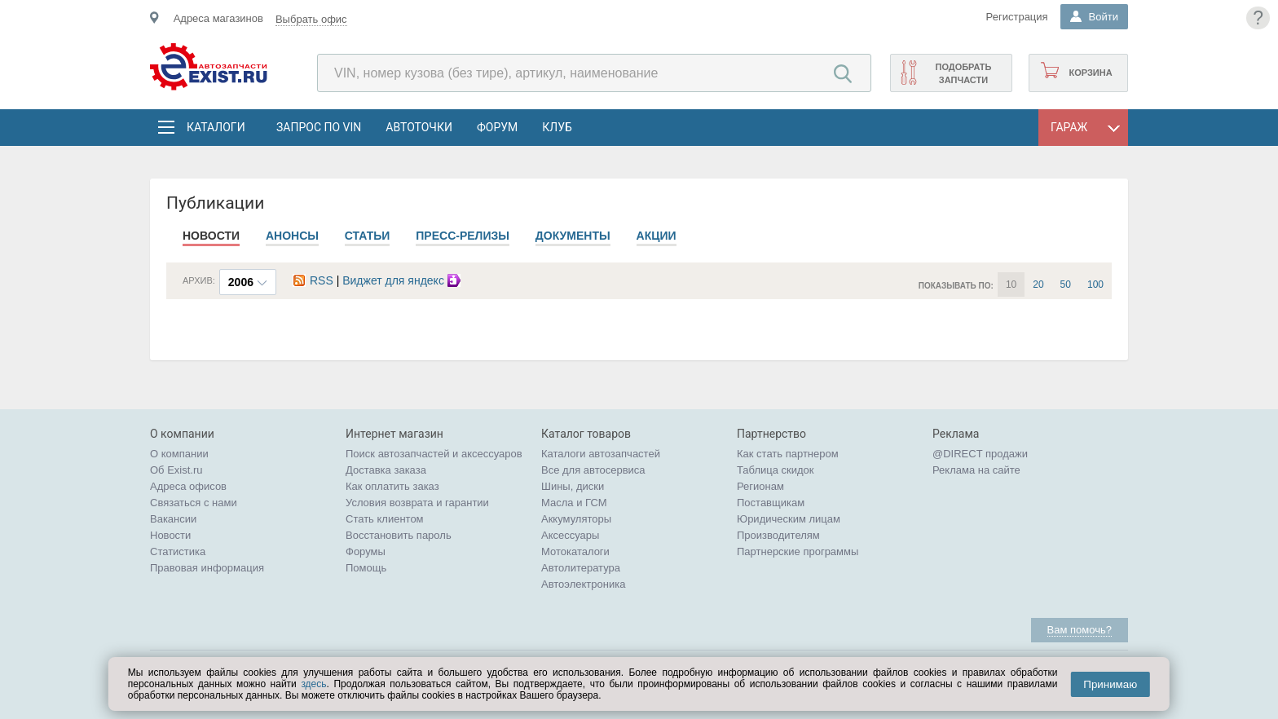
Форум (497, 127)
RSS (313, 280)
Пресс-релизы (462, 235)
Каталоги (215, 127)
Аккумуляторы (576, 519)
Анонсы (292, 235)
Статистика (177, 551)
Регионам (760, 486)
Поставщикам (770, 502)
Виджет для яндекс (403, 280)
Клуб (557, 127)
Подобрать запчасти (963, 73)
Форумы (366, 551)
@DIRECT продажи (980, 454)
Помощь (366, 568)
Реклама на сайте (976, 470)
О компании (179, 454)
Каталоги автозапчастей (600, 454)
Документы (572, 235)
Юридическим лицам (788, 519)
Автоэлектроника (583, 584)
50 (1065, 284)
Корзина (1090, 72)
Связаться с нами (193, 502)
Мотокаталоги (575, 551)
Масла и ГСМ (574, 502)
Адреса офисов (188, 486)
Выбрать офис (311, 19)
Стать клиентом (385, 519)
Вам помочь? (1079, 630)
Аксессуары (570, 535)
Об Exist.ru (176, 470)
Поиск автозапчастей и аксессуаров (434, 454)
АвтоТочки (419, 127)
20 (1038, 284)
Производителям (778, 535)
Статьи (367, 235)
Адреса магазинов (218, 18)
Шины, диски (572, 486)
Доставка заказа (386, 470)
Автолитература (580, 568)
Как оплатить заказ (392, 486)
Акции (656, 235)
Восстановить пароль (399, 535)
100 (1095, 284)
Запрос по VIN (318, 127)
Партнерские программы (797, 551)
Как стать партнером (788, 454)
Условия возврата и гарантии (417, 502)
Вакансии (173, 519)
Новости (211, 235)
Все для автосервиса (593, 470)
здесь (313, 684)
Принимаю (1110, 684)
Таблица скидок (775, 470)
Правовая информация (207, 568)
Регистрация (1017, 17)
